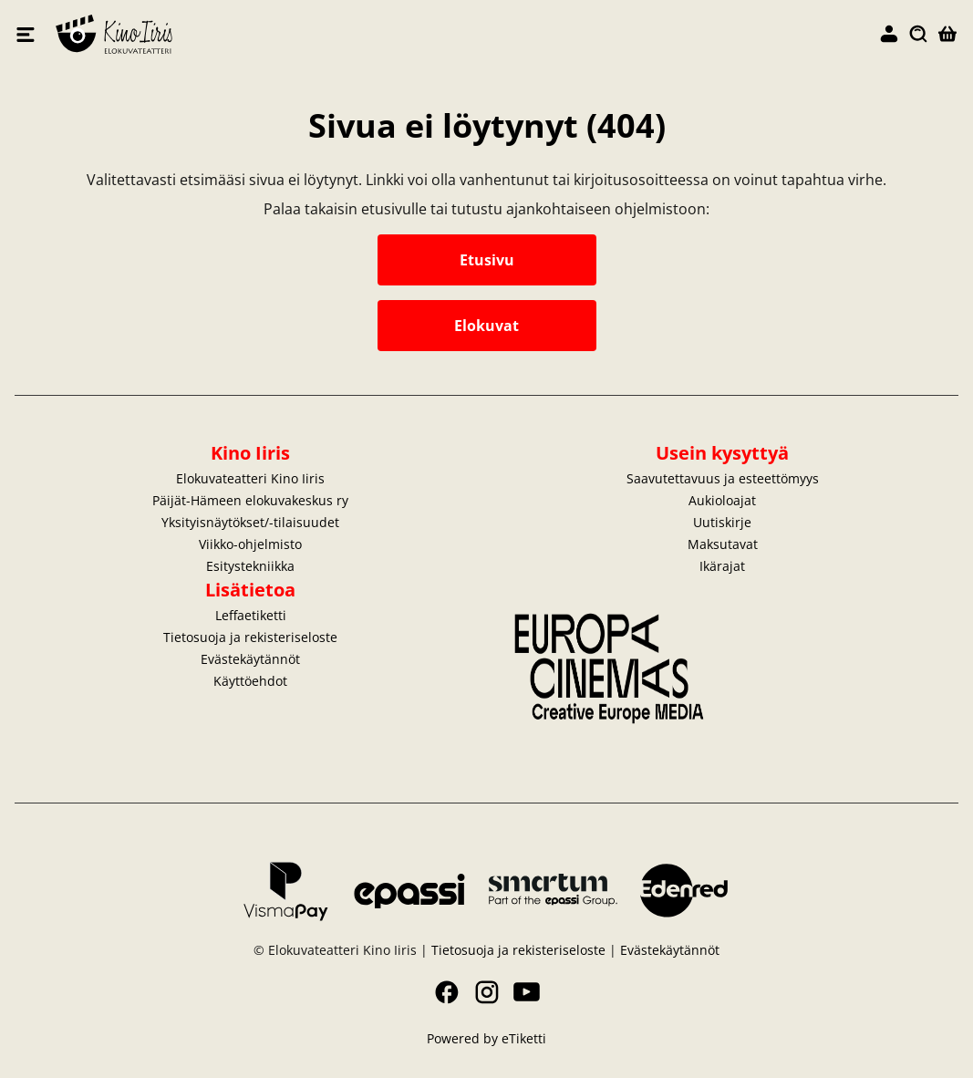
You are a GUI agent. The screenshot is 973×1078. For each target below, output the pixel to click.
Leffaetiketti (250, 615)
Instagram (487, 992)
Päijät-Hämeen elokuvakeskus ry (250, 500)
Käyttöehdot (250, 680)
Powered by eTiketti (486, 1038)
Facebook (446, 992)
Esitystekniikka (250, 566)
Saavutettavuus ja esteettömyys (722, 478)
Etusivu (487, 260)
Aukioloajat (722, 500)
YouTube (527, 992)
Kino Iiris (250, 453)
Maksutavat (723, 544)
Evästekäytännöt (250, 659)
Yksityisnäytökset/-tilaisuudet (250, 522)
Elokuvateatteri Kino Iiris (271, 34)
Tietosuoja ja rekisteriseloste (250, 637)
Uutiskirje (722, 522)
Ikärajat (722, 566)
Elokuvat (486, 326)
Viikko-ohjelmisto (250, 544)
